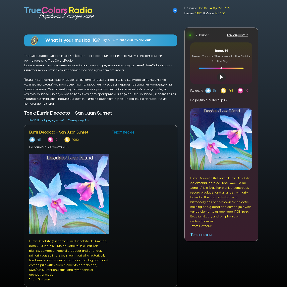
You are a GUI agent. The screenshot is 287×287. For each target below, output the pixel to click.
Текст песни (201, 234)
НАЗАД (34, 120)
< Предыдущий (53, 120)
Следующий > (78, 120)
